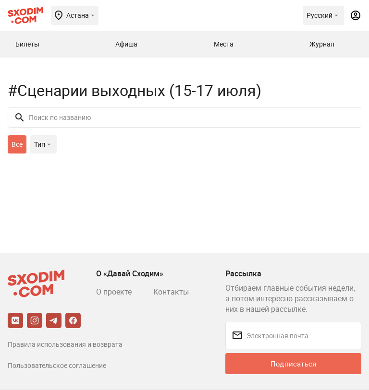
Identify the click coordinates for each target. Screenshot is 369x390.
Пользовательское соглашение (57, 365)
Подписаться (293, 363)
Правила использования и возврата (65, 344)
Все (17, 144)
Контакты (171, 291)
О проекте (114, 291)
